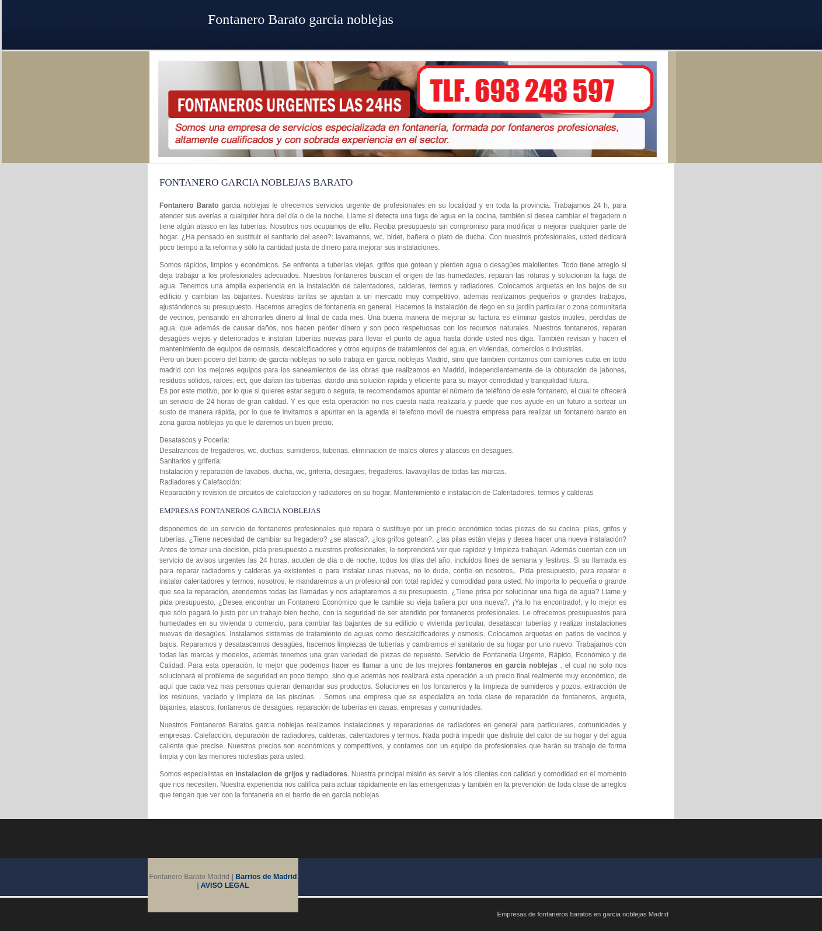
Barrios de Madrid (266, 877)
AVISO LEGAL (225, 885)
